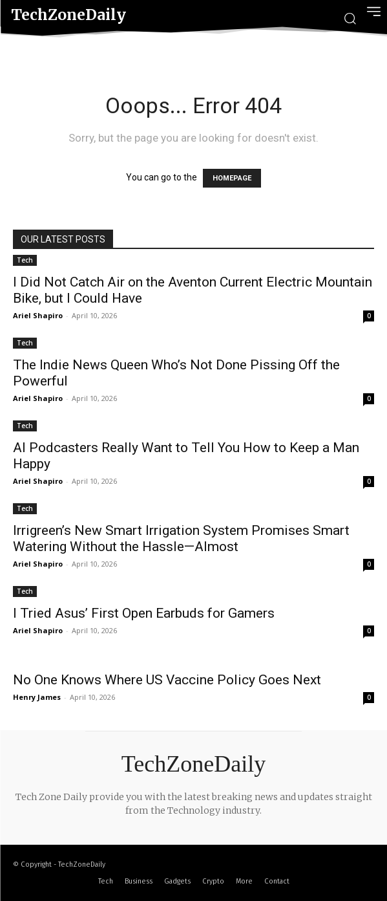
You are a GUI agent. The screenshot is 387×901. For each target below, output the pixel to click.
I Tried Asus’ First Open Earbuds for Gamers (144, 613)
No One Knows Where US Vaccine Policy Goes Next (167, 680)
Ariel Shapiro (38, 315)
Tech (25, 260)
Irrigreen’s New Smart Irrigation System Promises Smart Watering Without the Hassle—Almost (181, 538)
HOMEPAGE (232, 178)
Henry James (37, 697)
